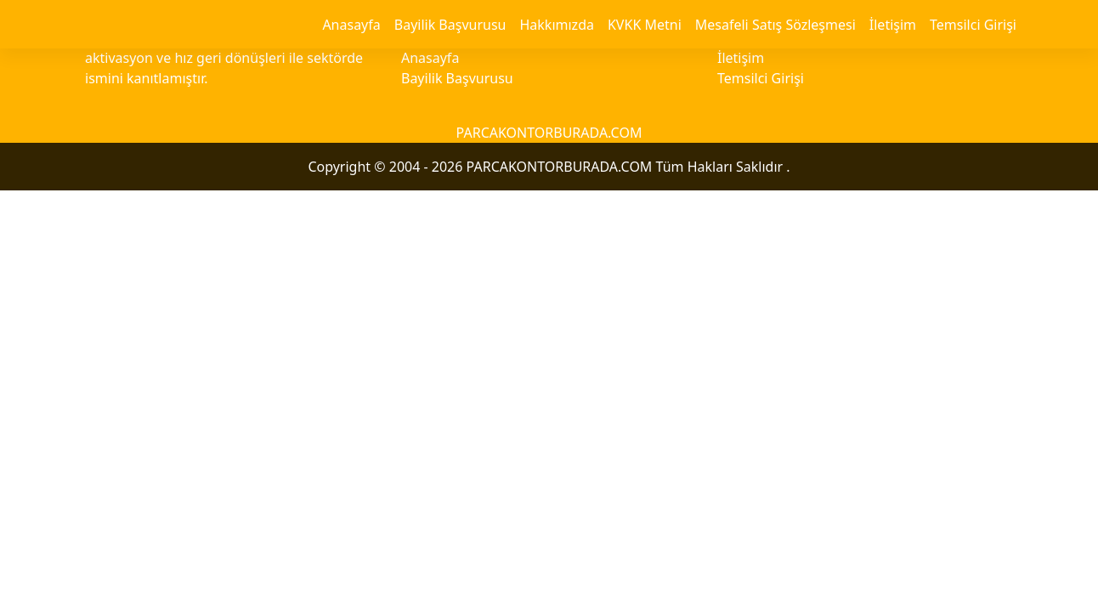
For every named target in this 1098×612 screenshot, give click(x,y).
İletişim (892, 24)
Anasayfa (351, 24)
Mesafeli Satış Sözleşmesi (775, 24)
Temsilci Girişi (973, 24)
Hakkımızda (556, 24)
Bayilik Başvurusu (450, 24)
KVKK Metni (645, 24)
